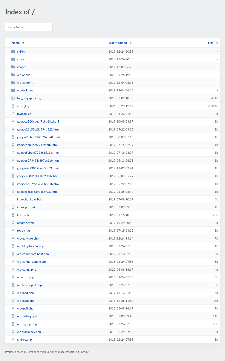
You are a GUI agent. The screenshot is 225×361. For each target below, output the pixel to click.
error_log (20, 106)
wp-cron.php (22, 277)
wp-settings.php (24, 316)
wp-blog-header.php (27, 246)
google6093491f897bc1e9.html (35, 160)
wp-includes (22, 90)
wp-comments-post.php (30, 254)
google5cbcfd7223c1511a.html (35, 152)
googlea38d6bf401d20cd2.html (35, 176)
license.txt (21, 215)
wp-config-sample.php (29, 261)
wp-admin (20, 75)
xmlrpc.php (21, 339)
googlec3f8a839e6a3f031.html (34, 191)
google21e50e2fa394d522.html (35, 129)
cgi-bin (18, 51)
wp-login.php (22, 300)
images (18, 67)
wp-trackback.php (26, 332)
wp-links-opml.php (26, 285)
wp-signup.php (24, 324)
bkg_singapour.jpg (26, 98)
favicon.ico (21, 113)
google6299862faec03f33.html (34, 168)
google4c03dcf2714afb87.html (34, 145)
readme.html (22, 222)
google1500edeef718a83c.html (35, 121)
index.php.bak (23, 207)
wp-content (21, 82)
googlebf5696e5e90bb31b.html (35, 184)
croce (17, 59)
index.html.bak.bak (26, 199)
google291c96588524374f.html (35, 137)
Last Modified (118, 42)
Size (210, 42)
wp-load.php (22, 292)
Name (16, 42)
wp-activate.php (24, 238)
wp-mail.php (22, 308)
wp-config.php (23, 269)
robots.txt (20, 230)
